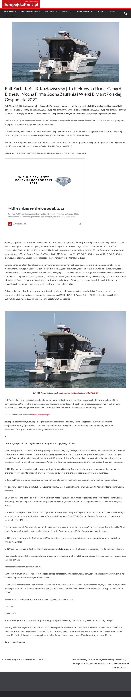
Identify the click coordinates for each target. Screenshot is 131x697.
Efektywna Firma (49, 11)
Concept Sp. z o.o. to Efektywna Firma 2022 (24, 659)
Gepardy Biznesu (9, 11)
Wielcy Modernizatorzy (83, 11)
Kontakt (112, 11)
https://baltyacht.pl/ (40, 414)
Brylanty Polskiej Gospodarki (29, 11)
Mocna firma (65, 11)
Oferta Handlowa (9, 16)
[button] (15, 11)
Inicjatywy (100, 11)
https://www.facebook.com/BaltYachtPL (80, 393)
